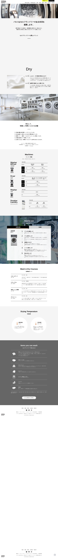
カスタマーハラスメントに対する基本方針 (31, 553)
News (28, 408)
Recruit (35, 408)
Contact (53, 2)
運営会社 (17, 553)
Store (40, 2)
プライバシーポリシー (33, 413)
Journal (49, 2)
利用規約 (37, 413)
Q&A (43, 2)
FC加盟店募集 (40, 553)
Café (37, 2)
